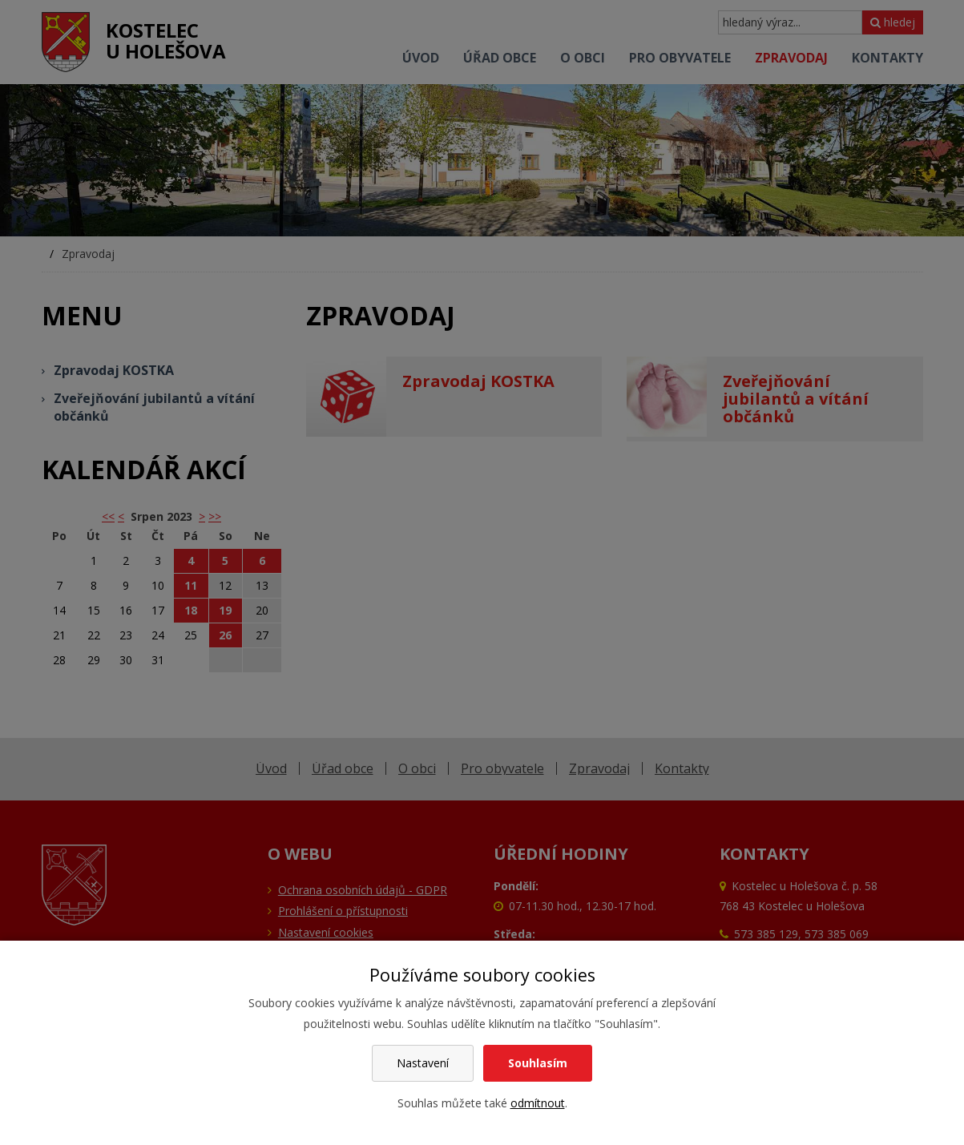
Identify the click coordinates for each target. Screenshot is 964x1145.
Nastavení (423, 1062)
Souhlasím (537, 1062)
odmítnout (537, 1103)
